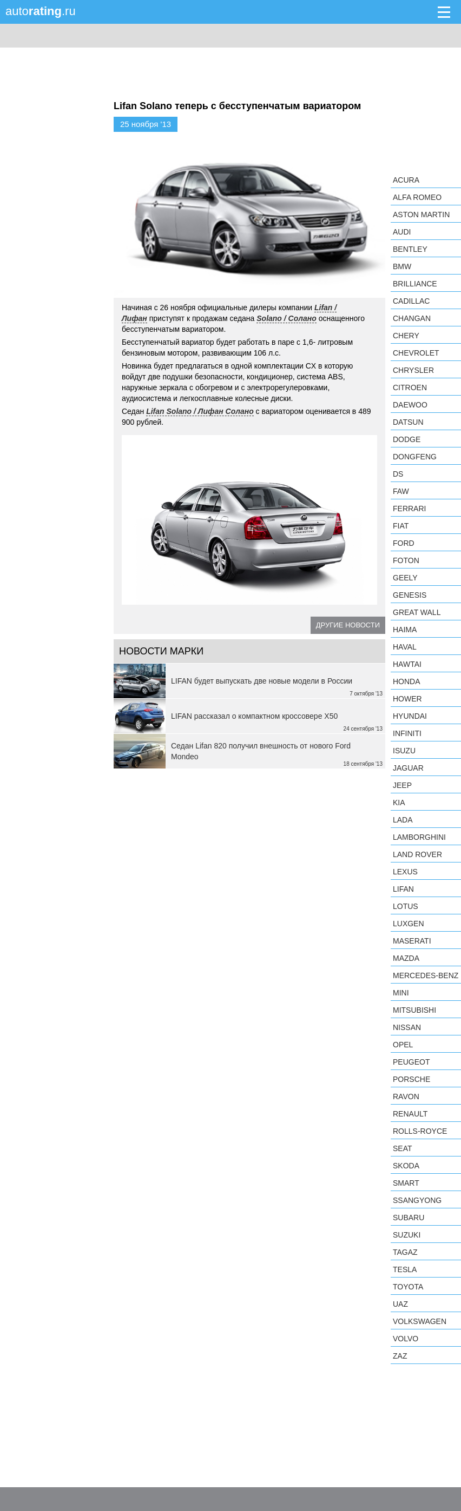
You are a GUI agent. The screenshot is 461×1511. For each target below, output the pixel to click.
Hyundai (410, 716)
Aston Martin (421, 214)
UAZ (400, 1304)
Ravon (406, 1096)
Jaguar (408, 768)
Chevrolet (416, 353)
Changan (412, 318)
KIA (399, 802)
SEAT (402, 1148)
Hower (407, 698)
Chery (406, 335)
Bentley (410, 249)
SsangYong (417, 1200)
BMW (402, 266)
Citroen (410, 387)
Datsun (408, 422)
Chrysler (413, 370)
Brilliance (415, 283)
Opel (403, 1044)
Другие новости (348, 625)
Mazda (406, 958)
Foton (406, 560)
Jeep (402, 785)
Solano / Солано (286, 318)
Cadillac (411, 301)
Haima (405, 629)
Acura (406, 180)
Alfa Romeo (417, 197)
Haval (405, 647)
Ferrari (409, 508)
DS (398, 474)
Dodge (406, 439)
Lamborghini (419, 837)
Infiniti (407, 733)
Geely (405, 577)
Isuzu (404, 750)
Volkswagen (419, 1321)
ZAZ (400, 1356)
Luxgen (408, 923)
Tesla (405, 1269)
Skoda (406, 1165)
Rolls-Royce (420, 1131)
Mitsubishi (414, 1010)
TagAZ (405, 1252)
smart (406, 1183)
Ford (403, 543)
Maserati (412, 941)
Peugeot (411, 1062)
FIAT (401, 526)
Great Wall (416, 612)
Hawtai (407, 664)
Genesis (409, 595)
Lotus (405, 906)
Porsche (411, 1079)
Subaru (408, 1217)
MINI (401, 992)
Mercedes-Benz (425, 975)
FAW (401, 491)
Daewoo (410, 404)
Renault (410, 1113)
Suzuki (406, 1235)
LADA (403, 819)
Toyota (408, 1286)
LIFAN (403, 889)
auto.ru (40, 11)
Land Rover (417, 854)
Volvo (405, 1338)
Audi (402, 232)
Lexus (405, 871)
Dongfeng (415, 456)
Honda (406, 681)
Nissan (407, 1027)
